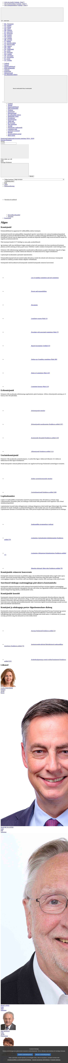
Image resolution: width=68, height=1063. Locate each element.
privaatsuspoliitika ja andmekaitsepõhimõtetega (19, 1059)
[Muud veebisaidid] (35, 89)
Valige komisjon (8, 179)
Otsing (3, 141)
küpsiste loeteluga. (55, 1059)
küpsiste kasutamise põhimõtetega (41, 1059)
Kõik (2, 160)
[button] (35, 200)
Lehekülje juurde (9, 181)
